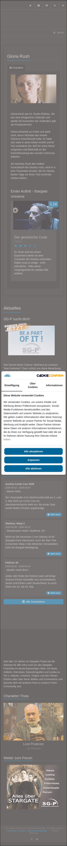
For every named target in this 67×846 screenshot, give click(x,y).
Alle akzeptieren (33, 451)
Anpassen (33, 460)
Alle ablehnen (33, 468)
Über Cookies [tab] (33, 385)
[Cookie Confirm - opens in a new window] (50, 375)
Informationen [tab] (54, 385)
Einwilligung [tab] (11, 385)
